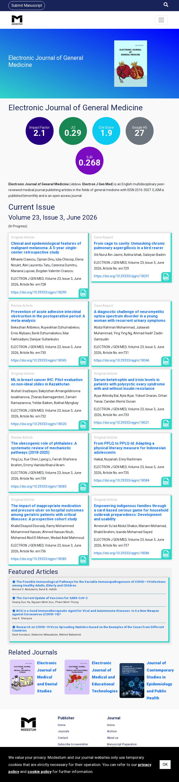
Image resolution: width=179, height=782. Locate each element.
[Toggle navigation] (161, 20)
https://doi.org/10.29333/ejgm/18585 (38, 559)
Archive (99, 731)
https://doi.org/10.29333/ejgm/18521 (121, 422)
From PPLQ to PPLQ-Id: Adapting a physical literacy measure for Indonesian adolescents (130, 447)
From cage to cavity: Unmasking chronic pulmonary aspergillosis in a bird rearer (129, 245)
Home (55, 725)
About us (100, 738)
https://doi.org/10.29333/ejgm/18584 (121, 480)
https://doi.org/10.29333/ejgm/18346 (121, 360)
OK (165, 764)
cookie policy (40, 771)
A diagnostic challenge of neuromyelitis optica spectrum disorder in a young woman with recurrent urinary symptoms (129, 316)
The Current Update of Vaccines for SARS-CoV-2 (49, 598)
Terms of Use (145, 725)
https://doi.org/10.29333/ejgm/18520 (38, 424)
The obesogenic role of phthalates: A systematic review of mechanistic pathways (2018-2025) (44, 447)
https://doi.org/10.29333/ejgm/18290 (38, 292)
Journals (57, 731)
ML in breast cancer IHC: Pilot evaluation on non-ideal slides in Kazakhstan (47, 382)
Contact (56, 738)
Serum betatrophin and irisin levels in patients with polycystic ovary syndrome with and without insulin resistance (129, 384)
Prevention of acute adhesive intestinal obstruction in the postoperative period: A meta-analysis (48, 316)
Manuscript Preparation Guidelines (109, 746)
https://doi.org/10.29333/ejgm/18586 (121, 553)
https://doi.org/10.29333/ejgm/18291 (121, 276)
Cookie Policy (145, 738)
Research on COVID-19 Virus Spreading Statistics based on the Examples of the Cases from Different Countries (88, 628)
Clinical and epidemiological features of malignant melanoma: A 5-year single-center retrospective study (46, 247)
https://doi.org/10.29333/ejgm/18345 (38, 360)
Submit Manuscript (26, 5)
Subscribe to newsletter (66, 744)
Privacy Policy (146, 731)
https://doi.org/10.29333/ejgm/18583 (38, 486)
